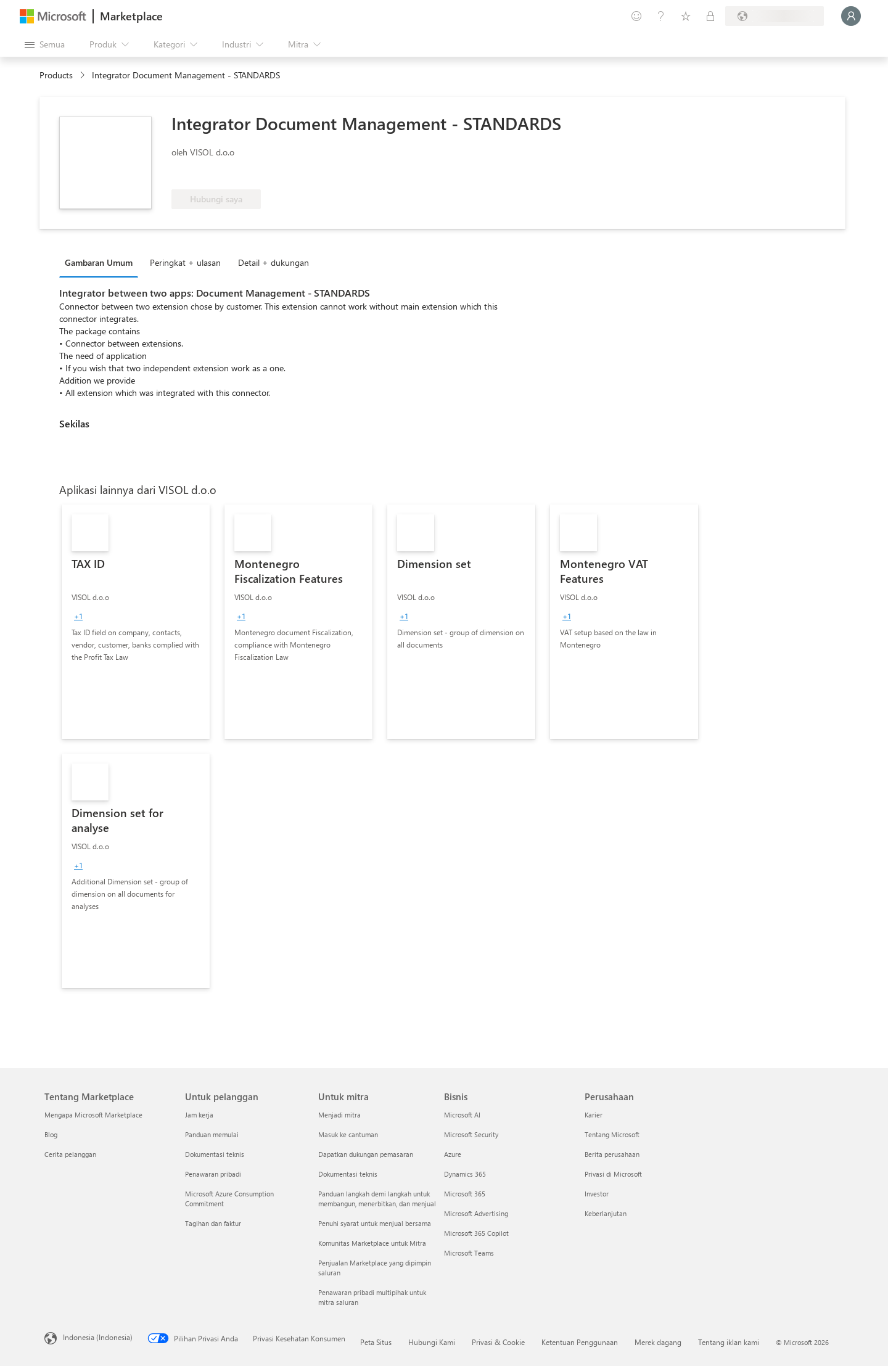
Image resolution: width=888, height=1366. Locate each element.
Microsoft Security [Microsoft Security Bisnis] (471, 1134)
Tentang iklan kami (728, 1342)
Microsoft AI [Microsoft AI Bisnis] (462, 1114)
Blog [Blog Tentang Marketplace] (50, 1134)
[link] (136, 621)
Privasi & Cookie (498, 1342)
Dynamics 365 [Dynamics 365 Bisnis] (465, 1174)
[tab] (101, 262)
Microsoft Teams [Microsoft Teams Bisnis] (469, 1252)
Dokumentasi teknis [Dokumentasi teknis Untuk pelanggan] (214, 1154)
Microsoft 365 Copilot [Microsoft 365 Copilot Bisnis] (476, 1233)
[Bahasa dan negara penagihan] (774, 16)
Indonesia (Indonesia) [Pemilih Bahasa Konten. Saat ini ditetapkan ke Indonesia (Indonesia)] (98, 1337)
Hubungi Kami (431, 1342)
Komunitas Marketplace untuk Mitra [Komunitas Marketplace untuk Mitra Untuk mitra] (372, 1243)
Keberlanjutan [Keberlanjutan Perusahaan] (606, 1213)
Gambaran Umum (99, 262)
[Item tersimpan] (686, 16)
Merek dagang (658, 1342)
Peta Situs (376, 1342)
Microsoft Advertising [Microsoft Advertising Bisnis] (476, 1213)
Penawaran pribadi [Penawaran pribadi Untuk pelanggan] (213, 1174)
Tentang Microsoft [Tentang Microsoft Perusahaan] (612, 1134)
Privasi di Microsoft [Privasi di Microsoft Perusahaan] (613, 1174)
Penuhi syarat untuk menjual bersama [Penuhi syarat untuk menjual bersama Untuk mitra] (374, 1223)
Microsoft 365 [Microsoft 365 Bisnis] (464, 1193)
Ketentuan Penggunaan (579, 1342)
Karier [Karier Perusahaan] (593, 1114)
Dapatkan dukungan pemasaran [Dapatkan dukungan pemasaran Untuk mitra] (365, 1154)
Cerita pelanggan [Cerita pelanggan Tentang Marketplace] (70, 1154)
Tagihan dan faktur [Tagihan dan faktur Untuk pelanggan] (213, 1223)
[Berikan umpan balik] (636, 16)
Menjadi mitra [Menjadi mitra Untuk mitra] (339, 1114)
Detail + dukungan (273, 262)
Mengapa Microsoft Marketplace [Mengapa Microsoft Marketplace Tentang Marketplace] (93, 1114)
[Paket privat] (710, 16)
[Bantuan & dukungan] (661, 16)
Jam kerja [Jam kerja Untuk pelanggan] (199, 1114)
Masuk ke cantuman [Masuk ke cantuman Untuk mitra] (348, 1134)
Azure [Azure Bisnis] (452, 1154)
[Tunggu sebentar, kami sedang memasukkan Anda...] (851, 16)
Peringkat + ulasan (185, 262)
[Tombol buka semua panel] (45, 44)
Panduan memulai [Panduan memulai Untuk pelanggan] (212, 1134)
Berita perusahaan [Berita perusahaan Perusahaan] (612, 1154)
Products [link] (56, 75)
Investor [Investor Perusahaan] (597, 1193)
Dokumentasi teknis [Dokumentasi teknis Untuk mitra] (347, 1174)
